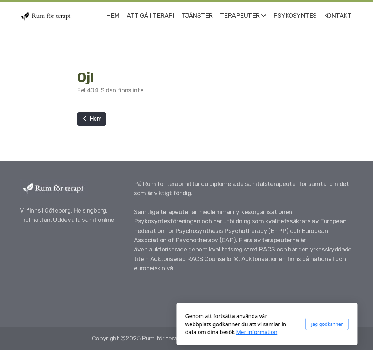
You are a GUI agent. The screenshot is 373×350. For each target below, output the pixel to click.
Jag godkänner (246, 324)
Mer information (176, 331)
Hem (92, 118)
